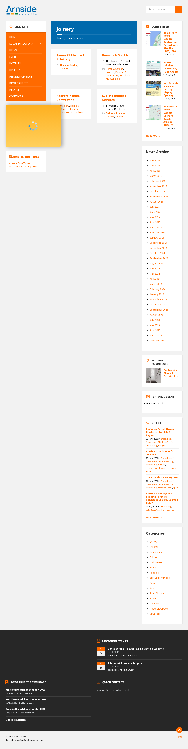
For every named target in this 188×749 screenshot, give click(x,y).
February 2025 (157, 232)
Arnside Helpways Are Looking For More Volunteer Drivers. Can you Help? (162, 498)
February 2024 (157, 289)
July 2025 (155, 206)
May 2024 (155, 273)
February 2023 (157, 340)
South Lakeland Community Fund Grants (170, 67)
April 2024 (155, 278)
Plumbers (78, 112)
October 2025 (157, 191)
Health (153, 567)
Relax (153, 588)
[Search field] (164, 9)
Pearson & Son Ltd (115, 55)
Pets (152, 583)
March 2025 (156, 227)
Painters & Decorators (116, 73)
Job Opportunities (160, 577)
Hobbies (163, 468)
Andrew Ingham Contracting (68, 98)
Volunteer (155, 613)
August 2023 (156, 314)
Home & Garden (68, 65)
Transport (155, 603)
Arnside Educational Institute (124, 655)
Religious (162, 445)
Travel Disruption (159, 608)
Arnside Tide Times (25, 157)
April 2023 (155, 330)
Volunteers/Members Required (160, 509)
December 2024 (158, 242)
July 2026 (155, 160)
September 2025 (159, 196)
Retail (169, 487)
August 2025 (156, 201)
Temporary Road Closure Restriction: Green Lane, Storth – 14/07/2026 (170, 42)
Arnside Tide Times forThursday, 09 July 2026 (23, 165)
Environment (152, 468)
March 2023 (156, 335)
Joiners (64, 68)
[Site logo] (21, 14)
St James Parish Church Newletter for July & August (160, 432)
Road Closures (158, 593)
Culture (161, 464)
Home (60, 38)
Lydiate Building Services (114, 98)
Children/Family (165, 442)
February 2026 (157, 181)
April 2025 (155, 222)
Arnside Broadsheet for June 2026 (26, 699)
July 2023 (155, 320)
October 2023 (157, 304)
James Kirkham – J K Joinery (70, 57)
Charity (153, 541)
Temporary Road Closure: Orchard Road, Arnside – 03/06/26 (170, 116)
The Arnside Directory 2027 (162, 477)
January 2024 (157, 294)
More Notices (154, 517)
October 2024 (157, 253)
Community (151, 445)
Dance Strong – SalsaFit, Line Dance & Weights (136, 648)
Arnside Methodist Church (122, 669)
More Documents (16, 719)
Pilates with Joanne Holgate (125, 663)
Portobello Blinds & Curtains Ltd (170, 373)
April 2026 (155, 170)
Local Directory (75, 38)
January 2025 (157, 237)
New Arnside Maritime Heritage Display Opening (170, 89)
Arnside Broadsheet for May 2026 (25, 709)
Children (154, 547)
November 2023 (158, 299)
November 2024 (158, 248)
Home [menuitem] (179, 736)
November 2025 (158, 186)
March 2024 (156, 284)
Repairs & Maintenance (118, 77)
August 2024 (156, 263)
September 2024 (159, 258)
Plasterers (66, 112)
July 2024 (155, 268)
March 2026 (156, 176)
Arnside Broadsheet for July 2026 (160, 453)
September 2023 (159, 309)
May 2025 (155, 217)
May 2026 (155, 165)
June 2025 (155, 212)
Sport (148, 471)
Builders (64, 105)
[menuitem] (25, 37)
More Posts (153, 135)
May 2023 (155, 325)
